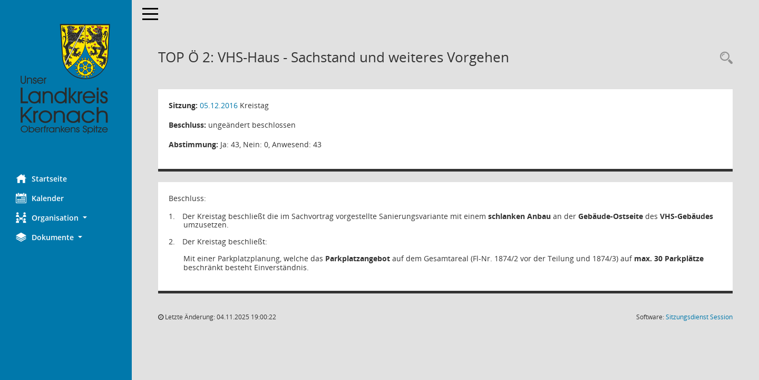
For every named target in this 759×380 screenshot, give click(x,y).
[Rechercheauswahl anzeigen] (724, 58)
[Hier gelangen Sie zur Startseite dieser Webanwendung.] (66, 79)
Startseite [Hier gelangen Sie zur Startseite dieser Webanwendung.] (41, 178)
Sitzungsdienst (699, 316)
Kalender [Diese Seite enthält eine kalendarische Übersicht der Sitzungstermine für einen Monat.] (40, 198)
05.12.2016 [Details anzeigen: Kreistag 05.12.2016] (219, 105)
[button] (66, 217)
